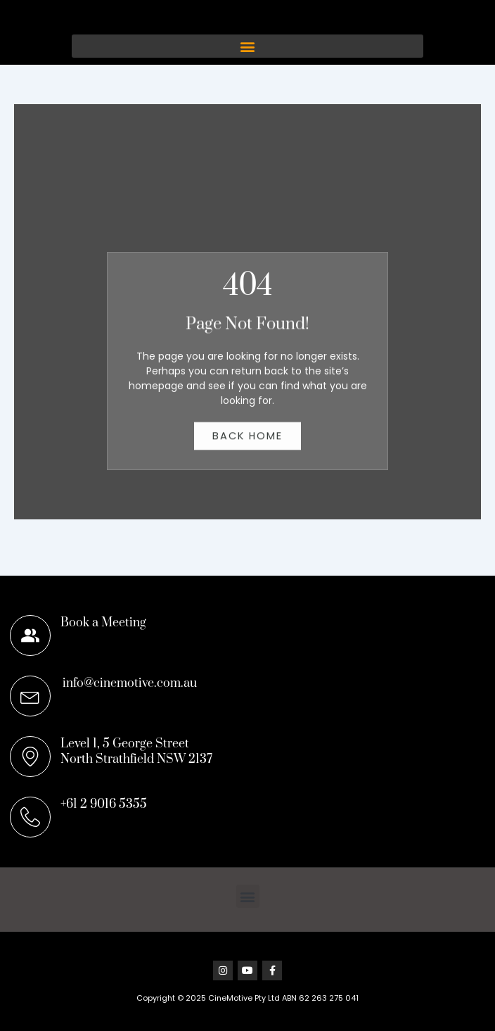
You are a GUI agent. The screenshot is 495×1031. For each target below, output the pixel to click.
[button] (247, 61)
